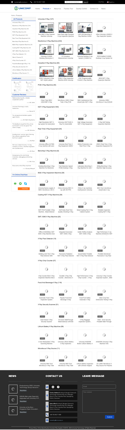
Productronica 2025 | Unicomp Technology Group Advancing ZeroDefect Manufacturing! (30, 387)
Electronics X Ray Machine (19, 25)
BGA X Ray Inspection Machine (21, 44)
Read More (23, 390)
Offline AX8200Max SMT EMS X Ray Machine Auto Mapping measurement (46, 233)
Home (37, 8)
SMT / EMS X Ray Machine (19, 51)
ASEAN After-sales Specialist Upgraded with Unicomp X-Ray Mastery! (30, 397)
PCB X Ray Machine (18, 32)
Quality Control (81, 8)
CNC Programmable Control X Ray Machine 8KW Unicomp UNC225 (84, 80)
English (111, 2)
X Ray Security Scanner (18, 67)
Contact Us (94, 8)
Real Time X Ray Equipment (20, 38)
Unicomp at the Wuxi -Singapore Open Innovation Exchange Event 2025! (29, 408)
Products (46, 8)
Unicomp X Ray (16, 22)
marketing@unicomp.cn (20, 2)
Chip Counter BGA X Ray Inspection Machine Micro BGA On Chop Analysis (46, 277)
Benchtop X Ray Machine (19, 41)
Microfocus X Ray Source (19, 73)
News (103, 8)
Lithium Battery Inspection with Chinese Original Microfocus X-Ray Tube (85, 365)
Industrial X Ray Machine (19, 29)
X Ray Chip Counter (17, 60)
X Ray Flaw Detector (18, 54)
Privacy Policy (33, 428)
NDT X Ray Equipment (18, 35)
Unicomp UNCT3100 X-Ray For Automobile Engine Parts (65, 124)
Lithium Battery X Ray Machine (20, 70)
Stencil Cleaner (16, 57)
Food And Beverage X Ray (19, 63)
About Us (57, 8)
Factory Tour (68, 8)
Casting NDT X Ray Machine (20, 48)
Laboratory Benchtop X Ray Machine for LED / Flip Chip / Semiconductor (85, 168)
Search (85, 2)
